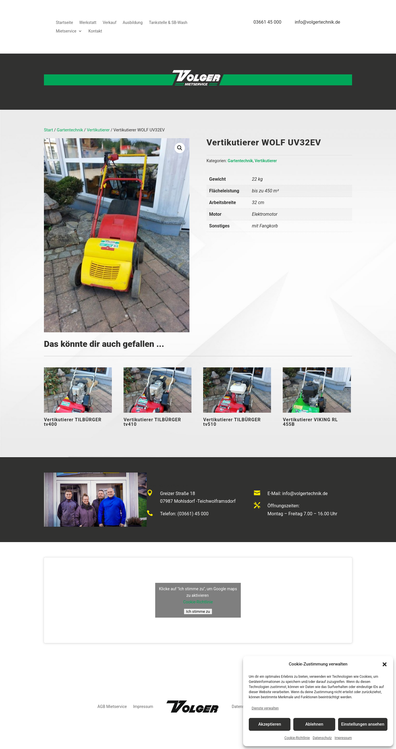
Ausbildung (133, 23)
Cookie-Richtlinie (297, 738)
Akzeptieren (269, 724)
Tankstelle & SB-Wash (168, 23)
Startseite (64, 23)
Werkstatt (87, 23)
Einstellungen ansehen (362, 724)
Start (48, 130)
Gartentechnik (70, 130)
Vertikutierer (98, 130)
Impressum (343, 738)
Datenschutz (322, 738)
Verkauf (109, 23)
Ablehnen (314, 724)
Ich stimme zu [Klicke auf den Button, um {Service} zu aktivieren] (198, 611)
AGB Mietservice (112, 706)
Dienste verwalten (265, 708)
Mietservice (66, 31)
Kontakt (95, 31)
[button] (384, 664)
